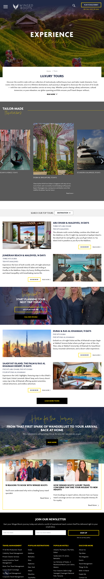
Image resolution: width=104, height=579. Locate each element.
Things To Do (83, 567)
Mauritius (31, 574)
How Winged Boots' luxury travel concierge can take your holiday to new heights (76, 487)
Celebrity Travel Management (13, 553)
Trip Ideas (82, 553)
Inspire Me (82, 574)
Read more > (70, 193)
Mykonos (31, 564)
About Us (82, 550)
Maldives (31, 553)
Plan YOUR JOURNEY (91, 5)
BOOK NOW (85, 247)
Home (49, 71)
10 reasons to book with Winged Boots (26, 485)
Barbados (31, 557)
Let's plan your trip (30, 309)
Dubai (30, 550)
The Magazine (83, 557)
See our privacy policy (83, 537)
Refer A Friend (84, 571)
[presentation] (1, 161)
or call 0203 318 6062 (91, 9)
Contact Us (83, 577)
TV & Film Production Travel (12, 550)
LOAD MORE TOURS (52, 401)
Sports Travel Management (12, 573)
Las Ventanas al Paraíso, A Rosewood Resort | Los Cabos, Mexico (64, 564)
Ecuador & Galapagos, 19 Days (88, 172)
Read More (51, 94)
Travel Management (85, 564)
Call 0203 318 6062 (30, 317)
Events (81, 560)
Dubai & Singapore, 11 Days (45, 177)
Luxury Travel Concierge (11, 570)
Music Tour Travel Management (13, 566)
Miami (30, 571)
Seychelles (31, 577)
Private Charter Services (11, 557)
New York (31, 567)
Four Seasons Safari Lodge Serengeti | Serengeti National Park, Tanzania (64, 573)
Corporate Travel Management (13, 577)
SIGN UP (83, 533)
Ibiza (29, 560)
